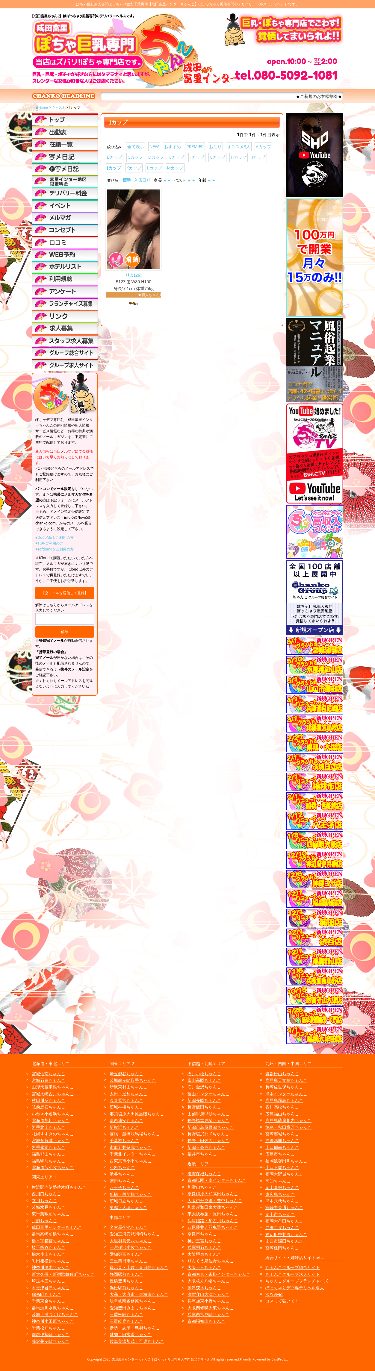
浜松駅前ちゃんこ (126, 1287)
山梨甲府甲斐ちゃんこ (208, 1114)
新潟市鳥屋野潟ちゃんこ (210, 1127)
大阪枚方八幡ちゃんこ (208, 1281)
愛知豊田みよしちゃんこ (133, 1308)
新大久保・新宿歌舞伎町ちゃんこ (63, 1274)
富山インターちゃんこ (208, 1094)
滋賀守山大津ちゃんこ (208, 1294)
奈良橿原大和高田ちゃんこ (212, 1193)
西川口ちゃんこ (46, 1193)
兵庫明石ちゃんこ (204, 1247)
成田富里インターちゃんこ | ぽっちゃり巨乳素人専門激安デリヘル (161, 1359)
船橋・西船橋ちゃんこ (131, 1194)
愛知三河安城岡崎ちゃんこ (135, 1234)
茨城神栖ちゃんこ (126, 1107)
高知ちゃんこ (278, 1181)
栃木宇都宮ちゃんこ (50, 1240)
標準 (127, 180)
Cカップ (135, 157)
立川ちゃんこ (44, 1200)
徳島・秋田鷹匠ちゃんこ (288, 1127)
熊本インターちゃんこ (286, 1094)
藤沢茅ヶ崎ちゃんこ (50, 1341)
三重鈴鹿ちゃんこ (126, 1321)
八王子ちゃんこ (124, 1187)
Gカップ (217, 157)
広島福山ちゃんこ (282, 1114)
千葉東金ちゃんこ (48, 1301)
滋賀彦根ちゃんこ (204, 1173)
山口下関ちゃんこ (282, 1167)
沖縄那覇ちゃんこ (282, 1140)
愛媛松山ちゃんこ (282, 1073)
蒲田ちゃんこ (122, 1181)
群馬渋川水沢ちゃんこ (53, 1308)
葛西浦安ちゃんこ (126, 1120)
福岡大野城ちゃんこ (284, 1174)
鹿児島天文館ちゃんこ (286, 1080)
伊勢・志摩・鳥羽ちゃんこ (135, 1328)
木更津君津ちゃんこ (50, 1287)
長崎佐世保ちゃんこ (284, 1087)
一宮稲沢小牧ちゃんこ (131, 1247)
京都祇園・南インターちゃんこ (216, 1180)
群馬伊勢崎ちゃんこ (50, 1334)
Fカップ (197, 157)
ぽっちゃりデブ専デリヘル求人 (294, 1287)
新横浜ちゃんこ (124, 1127)
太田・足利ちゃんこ (128, 1094)
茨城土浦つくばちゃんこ (55, 1314)
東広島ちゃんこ (280, 1194)
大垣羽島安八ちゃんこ (131, 1240)
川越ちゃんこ (44, 1220)
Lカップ (154, 168)
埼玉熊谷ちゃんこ (48, 1247)
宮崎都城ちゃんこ (282, 1134)
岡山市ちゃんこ (280, 1214)
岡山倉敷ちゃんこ (282, 1187)
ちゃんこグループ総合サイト (292, 1267)
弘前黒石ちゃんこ (48, 1107)
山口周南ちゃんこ (282, 1147)
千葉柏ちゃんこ (124, 1140)
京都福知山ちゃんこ (206, 1321)
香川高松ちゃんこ (282, 1107)
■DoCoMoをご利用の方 (54, 537)
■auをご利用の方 (49, 543)
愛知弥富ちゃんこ (126, 1254)
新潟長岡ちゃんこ (204, 1100)
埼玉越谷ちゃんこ (126, 1073)
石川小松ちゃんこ (204, 1073)
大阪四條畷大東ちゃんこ (210, 1308)
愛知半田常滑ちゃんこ (131, 1334)
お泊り (215, 146)
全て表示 (135, 146)
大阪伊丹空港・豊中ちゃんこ (214, 1200)
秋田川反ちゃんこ (48, 1100)
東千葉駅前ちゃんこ (50, 1214)
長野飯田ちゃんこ (204, 1107)
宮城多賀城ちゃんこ (50, 1140)
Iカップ (259, 157)
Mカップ (175, 168)
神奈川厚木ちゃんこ (50, 1267)
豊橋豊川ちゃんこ (126, 1281)
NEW (154, 146)
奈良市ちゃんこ (202, 1234)
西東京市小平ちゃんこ (131, 1161)
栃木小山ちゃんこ (48, 1254)
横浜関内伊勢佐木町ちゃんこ (59, 1187)
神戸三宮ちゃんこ (204, 1240)
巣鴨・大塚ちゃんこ (128, 1207)
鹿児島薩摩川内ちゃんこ (288, 1120)
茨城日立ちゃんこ (126, 1201)
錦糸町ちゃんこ (46, 1294)
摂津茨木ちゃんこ (204, 1287)
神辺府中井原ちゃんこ (286, 1234)
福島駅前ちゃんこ (48, 1161)
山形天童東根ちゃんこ (53, 1087)
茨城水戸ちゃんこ (48, 1207)
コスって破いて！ (282, 1301)
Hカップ (238, 157)
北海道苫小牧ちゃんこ (53, 1167)
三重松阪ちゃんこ (126, 1314)
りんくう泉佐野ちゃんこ (210, 1261)
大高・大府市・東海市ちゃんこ (139, 1294)
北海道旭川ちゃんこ (50, 1120)
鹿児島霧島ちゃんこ (284, 1100)
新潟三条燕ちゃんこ (206, 1147)
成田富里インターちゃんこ (57, 1227)
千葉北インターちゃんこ (133, 1154)
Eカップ (176, 157)
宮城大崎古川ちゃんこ (53, 1094)
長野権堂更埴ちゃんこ (208, 1120)
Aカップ (263, 146)
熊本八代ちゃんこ (282, 1201)
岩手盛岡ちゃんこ (48, 1147)
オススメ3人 (238, 146)
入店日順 (142, 180)
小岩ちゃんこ (122, 1167)
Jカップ (114, 168)
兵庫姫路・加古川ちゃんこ (212, 1220)
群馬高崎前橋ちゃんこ (53, 1234)
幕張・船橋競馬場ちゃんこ (135, 1134)
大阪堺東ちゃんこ (204, 1254)
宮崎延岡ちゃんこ (282, 1248)
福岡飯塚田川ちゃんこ (286, 1161)
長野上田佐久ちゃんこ (208, 1140)
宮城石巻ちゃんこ (48, 1080)
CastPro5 (278, 1359)
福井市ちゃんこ (202, 1154)
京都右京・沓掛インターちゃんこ (218, 1274)
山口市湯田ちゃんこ (284, 1241)
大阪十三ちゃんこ (204, 1267)
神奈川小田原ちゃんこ (53, 1321)
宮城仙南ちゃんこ (48, 1073)
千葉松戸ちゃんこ (48, 1328)
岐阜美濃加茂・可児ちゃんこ (137, 1341)
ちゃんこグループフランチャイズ (296, 1281)
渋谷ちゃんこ (122, 1174)
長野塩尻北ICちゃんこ (208, 1134)
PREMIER (195, 146)
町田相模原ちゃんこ (50, 1261)
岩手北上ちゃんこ (48, 1127)
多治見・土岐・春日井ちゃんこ (139, 1267)
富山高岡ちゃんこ (204, 1080)
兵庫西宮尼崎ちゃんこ (208, 1314)
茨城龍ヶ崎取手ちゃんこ (133, 1080)
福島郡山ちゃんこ (48, 1154)
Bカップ (114, 157)
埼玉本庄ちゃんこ (48, 1281)
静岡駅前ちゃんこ (126, 1274)
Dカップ (156, 157)
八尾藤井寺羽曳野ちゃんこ (212, 1227)
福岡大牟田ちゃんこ (284, 1221)
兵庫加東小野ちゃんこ (208, 1301)
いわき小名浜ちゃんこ (53, 1114)
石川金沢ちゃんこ (204, 1087)
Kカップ (134, 168)
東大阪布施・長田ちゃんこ (212, 1214)
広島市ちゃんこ (280, 1154)
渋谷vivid (274, 1294)
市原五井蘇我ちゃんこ (131, 1147)
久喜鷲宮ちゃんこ (126, 1100)
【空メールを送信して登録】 (64, 592)
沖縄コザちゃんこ (282, 1227)
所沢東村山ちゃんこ (128, 1087)
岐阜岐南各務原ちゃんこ (133, 1301)
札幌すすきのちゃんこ (53, 1134)
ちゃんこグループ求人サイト (292, 1274)
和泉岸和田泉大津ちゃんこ (212, 1207)
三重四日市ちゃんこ (128, 1261)
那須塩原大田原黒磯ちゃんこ (137, 1114)
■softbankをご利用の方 (54, 549)
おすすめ (172, 146)
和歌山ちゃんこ (202, 1187)
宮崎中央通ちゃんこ (284, 1207)
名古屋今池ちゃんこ (128, 1227)
